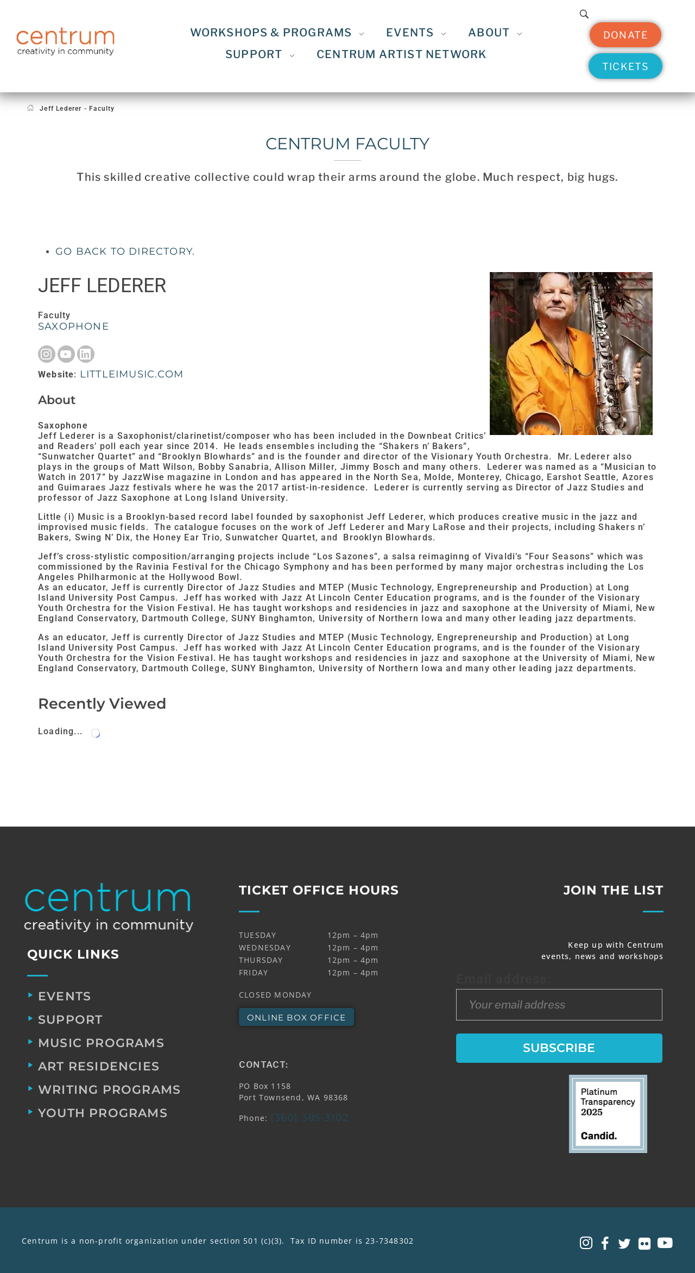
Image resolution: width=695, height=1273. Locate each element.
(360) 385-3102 (309, 1118)
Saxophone (73, 326)
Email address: (559, 996)
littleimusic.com (132, 374)
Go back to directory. (125, 251)
